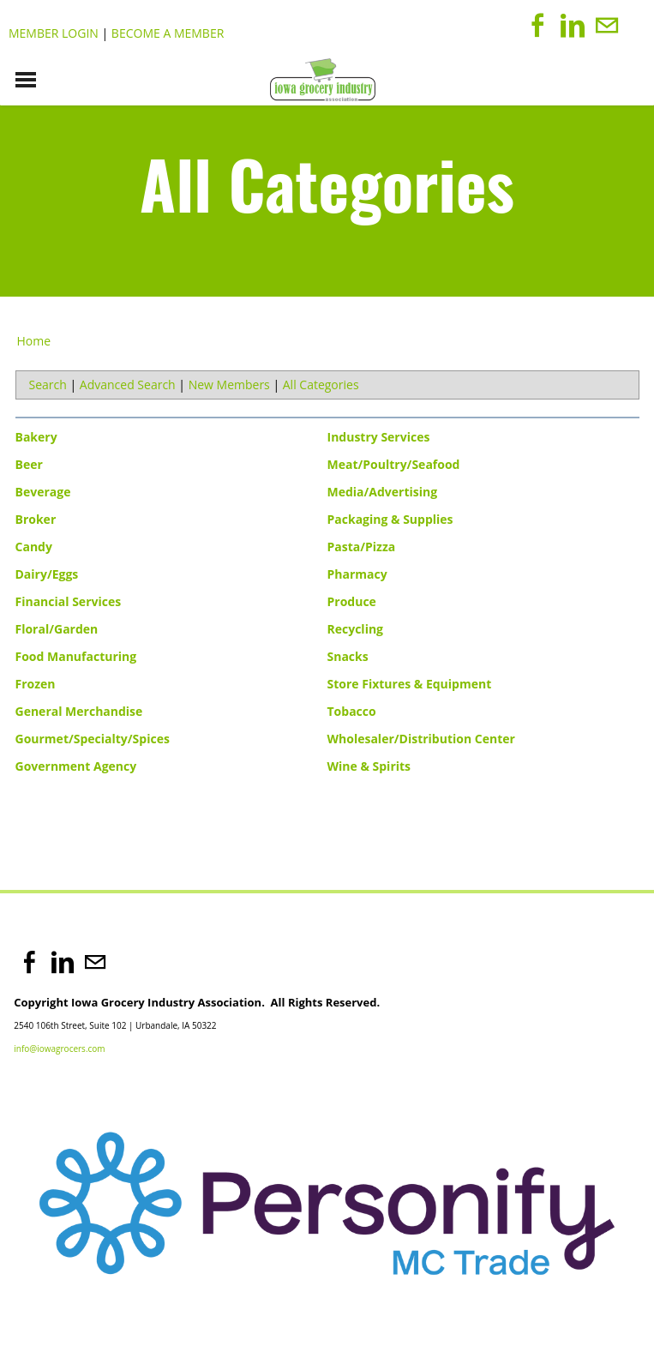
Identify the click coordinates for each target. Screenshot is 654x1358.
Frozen (35, 684)
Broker (36, 519)
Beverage (43, 492)
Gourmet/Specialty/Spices (92, 738)
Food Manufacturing (76, 656)
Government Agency (76, 766)
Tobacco (351, 711)
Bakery (36, 437)
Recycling (355, 629)
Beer (29, 464)
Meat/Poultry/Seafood (393, 464)
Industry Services (378, 437)
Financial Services (68, 601)
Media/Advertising (382, 492)
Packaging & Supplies (390, 519)
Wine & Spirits (369, 766)
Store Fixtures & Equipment (409, 684)
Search (48, 384)
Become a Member (167, 33)
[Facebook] (538, 25)
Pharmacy (357, 574)
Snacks (348, 656)
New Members (229, 384)
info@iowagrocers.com (59, 1049)
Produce (351, 601)
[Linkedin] (573, 25)
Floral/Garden (57, 629)
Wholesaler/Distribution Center (421, 738)
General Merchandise (79, 711)
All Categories (321, 384)
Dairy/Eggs (47, 574)
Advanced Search (128, 384)
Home (34, 341)
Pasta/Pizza (361, 546)
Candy (33, 546)
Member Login (54, 33)
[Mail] (607, 25)
